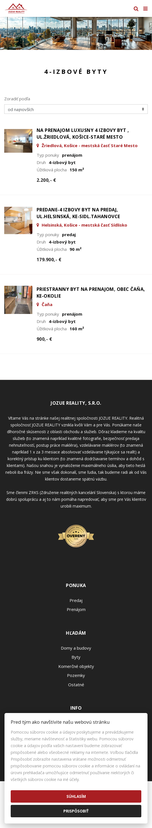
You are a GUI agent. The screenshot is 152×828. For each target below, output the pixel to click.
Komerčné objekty (76, 666)
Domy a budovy (76, 648)
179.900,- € (49, 259)
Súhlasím (76, 796)
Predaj (76, 600)
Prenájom (76, 609)
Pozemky (76, 675)
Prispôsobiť (76, 811)
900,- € (44, 339)
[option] (76, 33)
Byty (76, 657)
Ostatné (76, 684)
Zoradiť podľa (17, 98)
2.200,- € (46, 180)
